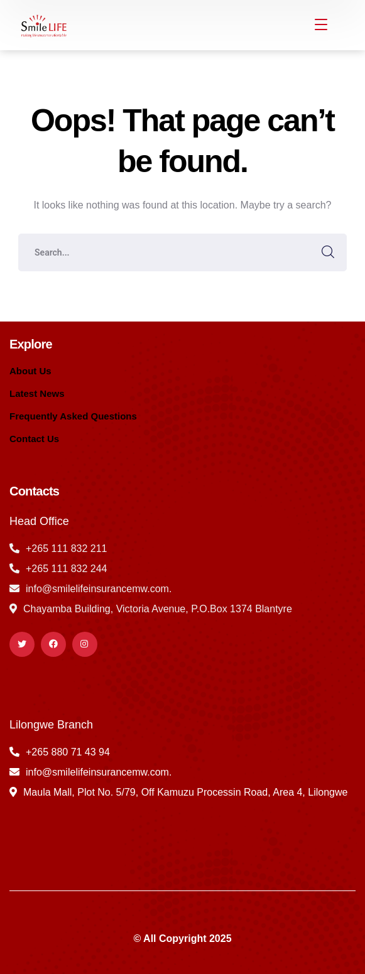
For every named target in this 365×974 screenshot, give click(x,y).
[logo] (42, 24)
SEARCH (327, 252)
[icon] (22, 644)
